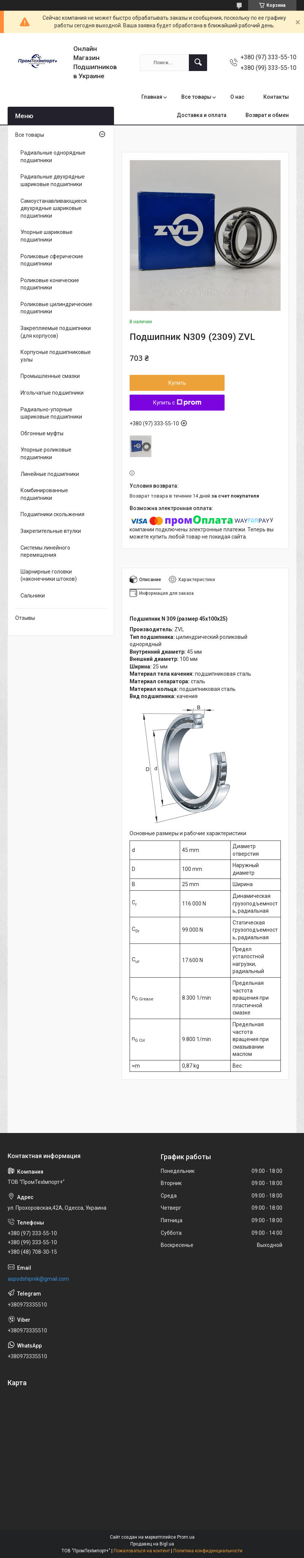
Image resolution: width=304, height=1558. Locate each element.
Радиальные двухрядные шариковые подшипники (53, 180)
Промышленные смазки (50, 376)
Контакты (276, 97)
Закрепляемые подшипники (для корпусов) (56, 332)
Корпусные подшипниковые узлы (56, 356)
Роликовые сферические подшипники (52, 260)
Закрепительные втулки (51, 531)
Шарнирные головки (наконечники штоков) (49, 575)
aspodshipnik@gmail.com (38, 1279)
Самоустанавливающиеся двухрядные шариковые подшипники (54, 208)
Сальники (33, 596)
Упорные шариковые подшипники (47, 236)
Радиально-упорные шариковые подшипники (51, 413)
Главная (151, 97)
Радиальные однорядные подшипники (53, 156)
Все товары (196, 97)
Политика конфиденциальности (207, 1550)
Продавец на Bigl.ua (152, 1544)
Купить (177, 383)
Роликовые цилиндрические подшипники (56, 308)
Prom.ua (186, 1537)
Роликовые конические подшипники (50, 284)
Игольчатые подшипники (52, 393)
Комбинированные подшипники (44, 494)
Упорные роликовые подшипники (46, 453)
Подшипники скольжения (52, 514)
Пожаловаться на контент (142, 1550)
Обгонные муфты (42, 433)
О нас (237, 97)
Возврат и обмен (267, 115)
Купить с (177, 402)
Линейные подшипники (50, 474)
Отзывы (25, 618)
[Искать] (198, 62)
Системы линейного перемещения (45, 551)
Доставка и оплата (201, 115)
